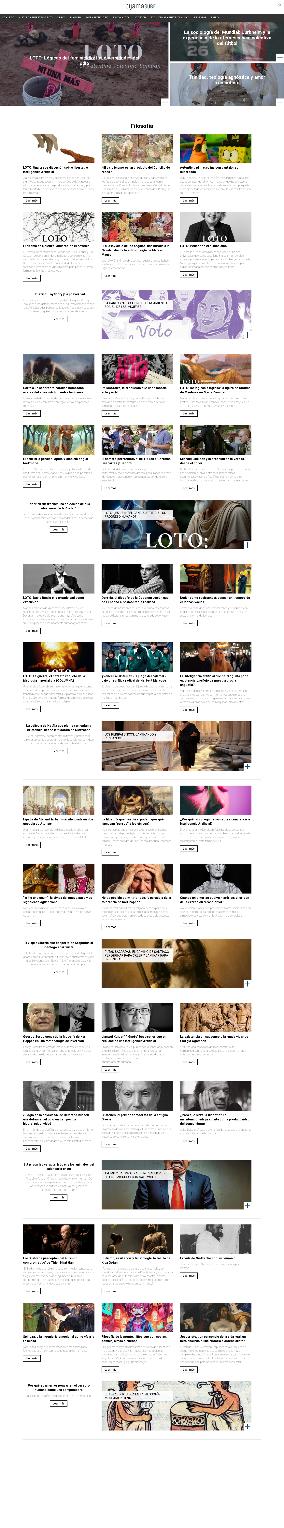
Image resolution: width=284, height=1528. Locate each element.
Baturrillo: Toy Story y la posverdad (59, 294)
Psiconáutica (144, 1494)
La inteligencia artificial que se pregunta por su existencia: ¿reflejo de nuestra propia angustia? (215, 680)
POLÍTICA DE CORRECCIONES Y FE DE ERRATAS (214, 1516)
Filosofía (65, 1494)
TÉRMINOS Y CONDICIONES (97, 1516)
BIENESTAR (200, 17)
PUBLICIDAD (71, 1516)
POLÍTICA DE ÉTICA (126, 1516)
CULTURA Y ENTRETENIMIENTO (36, 17)
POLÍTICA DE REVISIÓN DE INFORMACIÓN (162, 1516)
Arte (42, 1494)
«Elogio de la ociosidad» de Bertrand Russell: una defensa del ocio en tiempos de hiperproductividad (56, 1119)
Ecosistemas (177, 1494)
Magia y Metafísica (111, 1494)
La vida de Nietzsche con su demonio (207, 1258)
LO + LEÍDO (8, 17)
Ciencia (53, 1494)
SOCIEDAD (140, 17)
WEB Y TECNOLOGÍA (97, 17)
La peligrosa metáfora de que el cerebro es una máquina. (58, 1395)
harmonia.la (106, 1522)
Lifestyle (203, 1494)
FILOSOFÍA (75, 17)
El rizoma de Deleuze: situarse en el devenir (56, 246)
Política (129, 1494)
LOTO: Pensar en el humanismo (203, 246)
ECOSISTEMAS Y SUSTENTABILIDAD (169, 17)
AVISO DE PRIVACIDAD (36, 1516)
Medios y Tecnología (85, 1494)
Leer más (32, 200)
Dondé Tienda (155, 1522)
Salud (192, 1494)
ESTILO (215, 17)
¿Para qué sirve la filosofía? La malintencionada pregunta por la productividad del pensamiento (214, 1119)
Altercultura (30, 1494)
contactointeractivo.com (130, 1522)
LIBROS (61, 17)
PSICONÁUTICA (121, 17)
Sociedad (161, 1494)
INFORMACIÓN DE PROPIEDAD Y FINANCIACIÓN (49, 1522)
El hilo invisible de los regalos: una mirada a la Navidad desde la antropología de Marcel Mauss (135, 250)
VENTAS (56, 1516)
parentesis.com (87, 1522)
